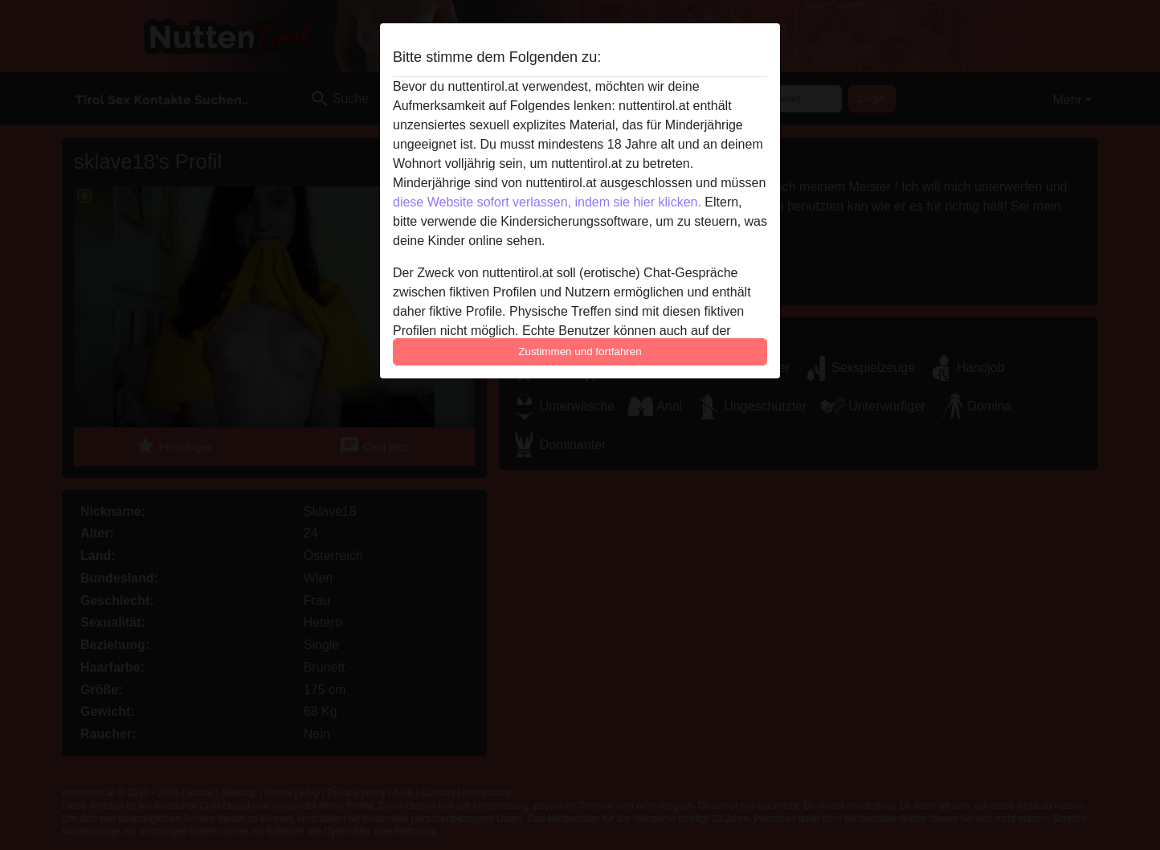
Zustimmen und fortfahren (580, 351)
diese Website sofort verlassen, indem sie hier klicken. (547, 202)
